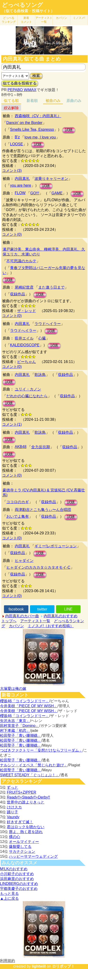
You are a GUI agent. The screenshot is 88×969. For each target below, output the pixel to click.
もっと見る (9, 894)
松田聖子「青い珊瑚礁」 (20, 735)
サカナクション (22, 851)
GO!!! (34, 193)
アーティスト (43, 19)
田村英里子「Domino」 (19, 726)
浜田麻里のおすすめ (17, 879)
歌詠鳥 (40, 375)
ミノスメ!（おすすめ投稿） (51, 626)
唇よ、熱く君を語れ (26, 832)
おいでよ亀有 (17, 516)
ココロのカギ (17, 502)
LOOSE (16, 144)
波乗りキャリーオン (51, 179)
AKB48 (21, 447)
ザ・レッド (26, 311)
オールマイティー (24, 842)
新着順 (32, 101)
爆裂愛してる (20, 847)
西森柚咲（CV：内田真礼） (38, 116)
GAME (56, 193)
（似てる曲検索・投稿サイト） (28, 11)
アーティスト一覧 (35, 621)
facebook (16, 609)
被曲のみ (53, 101)
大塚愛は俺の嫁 (13, 689)
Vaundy (13, 817)
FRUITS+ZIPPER (21, 792)
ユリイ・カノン (28, 389)
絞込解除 (11, 108)
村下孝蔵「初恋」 (15, 731)
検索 (36, 76)
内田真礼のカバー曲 (22, 616)
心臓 (42, 338)
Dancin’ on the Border (24, 123)
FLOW (20, 193)
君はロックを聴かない (25, 827)
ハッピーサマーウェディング (33, 856)
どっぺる (9, 19)
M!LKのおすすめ (13, 869)
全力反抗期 (40, 447)
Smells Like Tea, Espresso (32, 129)
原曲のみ (73, 101)
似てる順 (11, 101)
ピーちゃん (26, 362)
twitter (42, 609)
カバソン (61, 17)
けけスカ (14, 807)
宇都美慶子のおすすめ (19, 889)
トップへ (8, 621)
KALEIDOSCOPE (24, 345)
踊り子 (12, 812)
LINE (68, 609)
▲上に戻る (9, 898)
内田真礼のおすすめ (60, 616)
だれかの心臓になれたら (27, 396)
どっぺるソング (22, 5)
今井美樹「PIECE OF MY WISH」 (28, 706)
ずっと (12, 787)
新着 (26, 19)
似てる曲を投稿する (20, 83)
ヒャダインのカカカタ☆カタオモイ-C (38, 567)
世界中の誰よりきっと (25, 802)
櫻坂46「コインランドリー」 (24, 701)
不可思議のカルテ (21, 261)
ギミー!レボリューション (55, 546)
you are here (20, 185)
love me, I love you (40, 137)
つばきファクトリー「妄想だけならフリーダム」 (41, 750)
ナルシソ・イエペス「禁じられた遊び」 (34, 765)
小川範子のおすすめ (17, 874)
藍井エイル (24, 338)
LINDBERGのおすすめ (19, 884)
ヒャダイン (24, 561)
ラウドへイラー (47, 324)
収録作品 (17, 294)
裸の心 (14, 837)
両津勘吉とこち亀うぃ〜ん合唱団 (43, 510)
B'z (17, 137)
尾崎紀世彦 (24, 287)
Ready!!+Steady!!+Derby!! (28, 797)
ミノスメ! (79, 17)
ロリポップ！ (63, 966)
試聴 (69, 130)
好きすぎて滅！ (20, 822)
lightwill (39, 966)
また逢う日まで (51, 287)
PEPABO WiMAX (22, 90)
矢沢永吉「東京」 (15, 721)
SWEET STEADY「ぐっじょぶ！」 (29, 775)
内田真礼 (22, 179)
